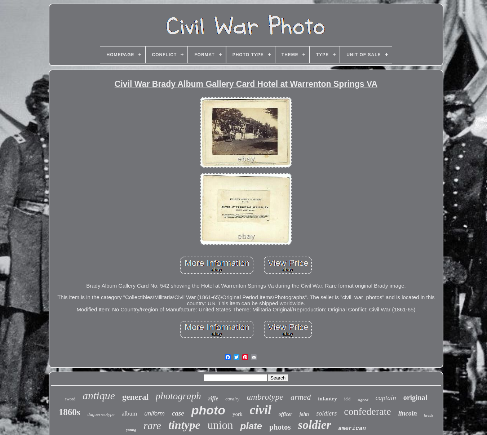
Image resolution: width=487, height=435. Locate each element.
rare (152, 425)
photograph (178, 396)
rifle (213, 398)
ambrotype (265, 396)
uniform (154, 413)
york (238, 414)
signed (363, 400)
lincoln (407, 413)
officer (285, 414)
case (178, 413)
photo (208, 410)
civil (260, 410)
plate (251, 426)
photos (280, 427)
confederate (367, 411)
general (135, 396)
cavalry (232, 398)
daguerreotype (100, 414)
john (304, 414)
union (220, 425)
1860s (69, 412)
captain (386, 397)
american (352, 428)
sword (70, 398)
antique (99, 395)
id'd (347, 398)
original (415, 397)
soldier (314, 424)
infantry (327, 398)
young (131, 429)
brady (429, 415)
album (129, 413)
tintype (184, 424)
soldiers (326, 413)
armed (301, 396)
